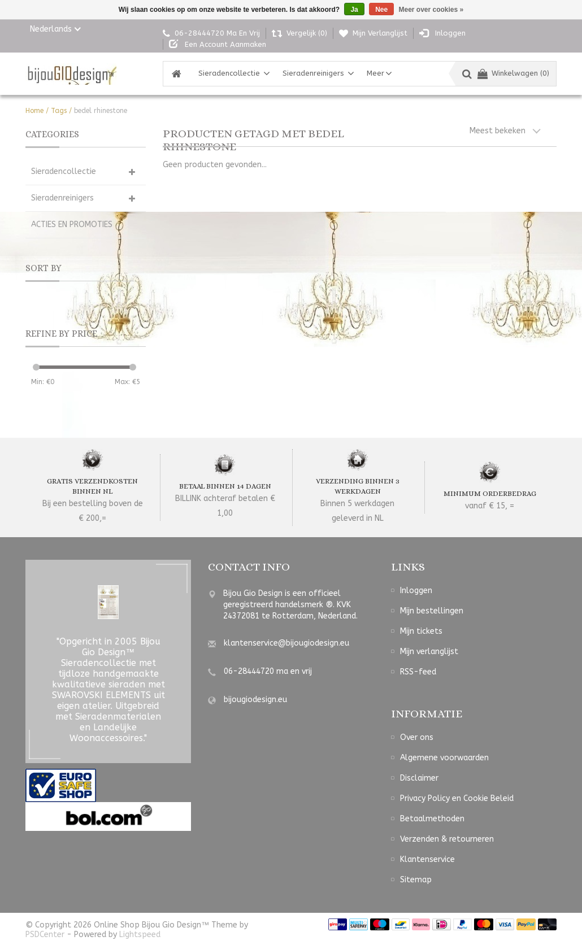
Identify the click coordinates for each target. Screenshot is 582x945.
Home (34, 111)
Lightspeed (139, 934)
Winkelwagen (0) (513, 73)
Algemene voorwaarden (444, 758)
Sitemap (416, 880)
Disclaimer (419, 778)
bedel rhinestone (100, 111)
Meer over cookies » (431, 10)
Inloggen (416, 590)
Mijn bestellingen (431, 611)
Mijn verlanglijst (429, 651)
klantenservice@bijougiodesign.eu (286, 643)
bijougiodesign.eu (255, 699)
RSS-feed (418, 672)
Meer (375, 73)
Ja (354, 10)
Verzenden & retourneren (447, 839)
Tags (59, 111)
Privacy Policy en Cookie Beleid (457, 798)
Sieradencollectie (229, 73)
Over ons (416, 737)
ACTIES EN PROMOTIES (71, 224)
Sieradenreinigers (313, 73)
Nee (381, 10)
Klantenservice (427, 859)
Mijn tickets (421, 631)
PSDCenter (44, 934)
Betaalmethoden (432, 819)
